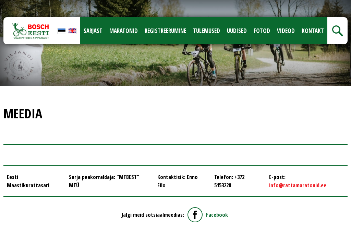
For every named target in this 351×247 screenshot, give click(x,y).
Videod (286, 31)
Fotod (262, 31)
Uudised (237, 31)
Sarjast (93, 31)
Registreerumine (165, 31)
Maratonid (123, 31)
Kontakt (313, 31)
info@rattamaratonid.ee (297, 185)
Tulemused (206, 31)
